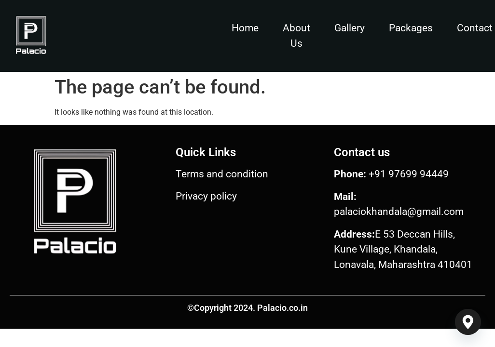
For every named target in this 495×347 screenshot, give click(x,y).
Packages (411, 28)
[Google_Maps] (468, 322)
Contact (475, 28)
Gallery (349, 28)
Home (245, 28)
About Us (296, 35)
